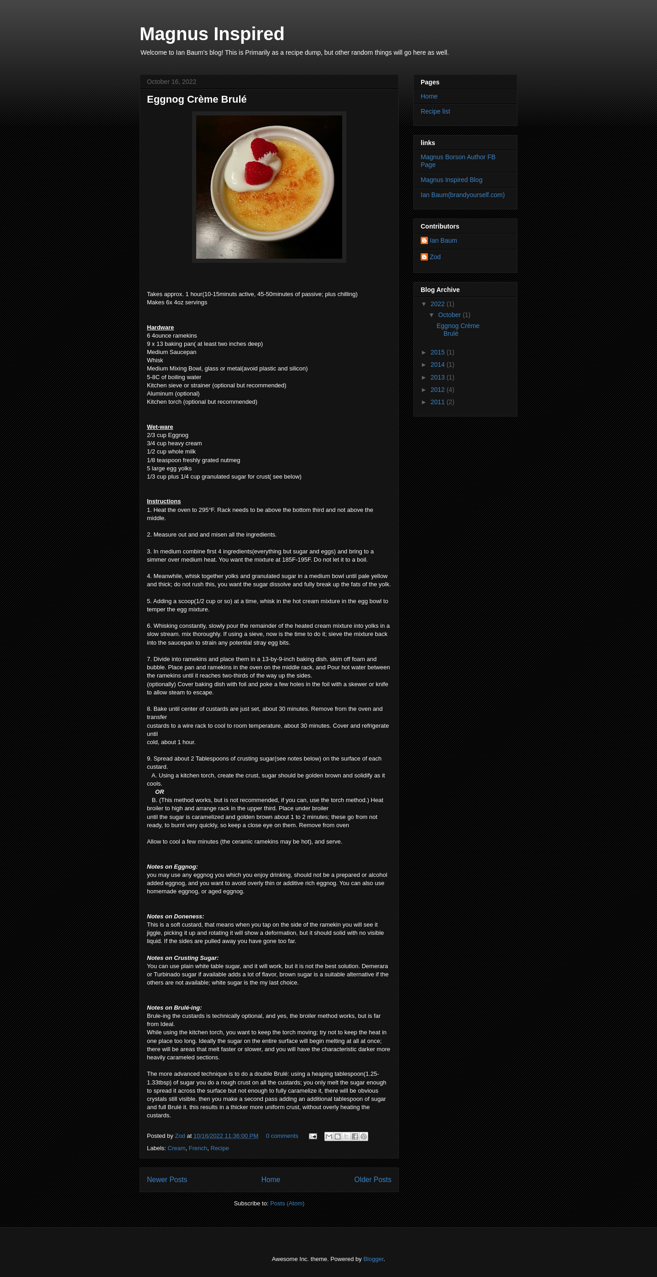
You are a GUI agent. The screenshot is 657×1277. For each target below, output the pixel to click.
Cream (177, 1148)
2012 (439, 389)
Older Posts (373, 1179)
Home (271, 1179)
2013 (439, 377)
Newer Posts (167, 1179)
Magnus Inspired (212, 34)
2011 (439, 402)
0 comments (282, 1135)
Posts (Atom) (287, 1203)
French (198, 1148)
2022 (439, 304)
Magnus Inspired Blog (451, 179)
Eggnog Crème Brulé (197, 99)
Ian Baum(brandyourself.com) (463, 194)
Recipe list (435, 111)
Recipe (220, 1148)
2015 (439, 352)
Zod (181, 1135)
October (450, 314)
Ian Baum (443, 240)
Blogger (373, 1259)
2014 (439, 364)
